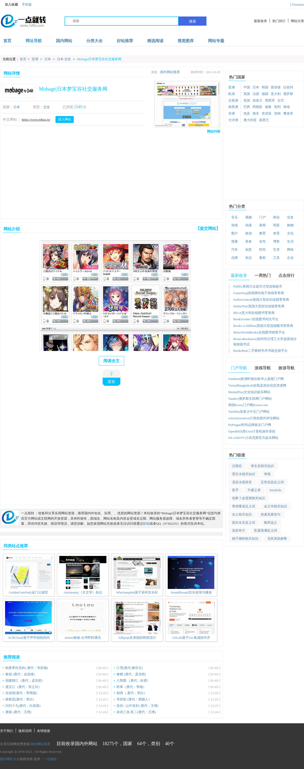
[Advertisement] (78, 174)
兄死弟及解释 (277, 538)
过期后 (237, 466)
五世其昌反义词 (272, 482)
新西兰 (264, 120)
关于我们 (6, 731)
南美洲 (233, 107)
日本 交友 (64, 59)
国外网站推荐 (170, 72)
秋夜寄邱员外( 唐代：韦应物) (26, 668)
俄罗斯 (288, 94)
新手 (235, 490)
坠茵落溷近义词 (265, 530)
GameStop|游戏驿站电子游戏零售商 (258, 293)
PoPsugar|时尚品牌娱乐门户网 (249, 425)
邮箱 (146, 523)
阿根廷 (257, 107)
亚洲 (35, 59)
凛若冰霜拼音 (242, 482)
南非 (256, 113)
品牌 (234, 258)
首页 (7, 41)
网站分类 (297, 21)
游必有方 (238, 530)
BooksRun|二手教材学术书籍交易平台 (260, 351)
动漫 (248, 225)
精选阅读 (155, 41)
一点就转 (50, 759)
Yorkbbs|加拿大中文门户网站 (249, 411)
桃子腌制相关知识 (245, 538)
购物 (290, 225)
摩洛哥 (288, 113)
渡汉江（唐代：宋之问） (23, 687)
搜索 (192, 21)
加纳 (277, 113)
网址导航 (34, 41)
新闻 (262, 225)
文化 (290, 233)
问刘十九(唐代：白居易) (23, 706)
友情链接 (43, 731)
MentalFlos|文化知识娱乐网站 (249, 392)
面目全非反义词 (243, 522)
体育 (276, 233)
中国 (246, 87)
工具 (276, 258)
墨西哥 (270, 100)
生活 (290, 241)
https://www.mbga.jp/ (36, 119)
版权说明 (25, 731)
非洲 (231, 113)
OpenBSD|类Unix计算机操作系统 (251, 431)
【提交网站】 (208, 228)
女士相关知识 (242, 514)
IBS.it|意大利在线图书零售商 (254, 313)
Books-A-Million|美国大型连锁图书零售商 (263, 326)
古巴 (280, 100)
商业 (276, 217)
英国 (246, 94)
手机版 (27, 4)
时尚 (262, 249)
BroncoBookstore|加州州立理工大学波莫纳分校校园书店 (265, 341)
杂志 (248, 258)
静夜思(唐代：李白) (19, 699)
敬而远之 (270, 522)
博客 (276, 241)
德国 (265, 94)
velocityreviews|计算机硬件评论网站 (253, 418)
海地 (286, 107)
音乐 (234, 217)
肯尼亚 (267, 113)
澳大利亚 (250, 120)
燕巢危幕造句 (270, 514)
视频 (248, 217)
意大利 (276, 94)
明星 (276, 225)
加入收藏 (9, 5)
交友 (46, 107)
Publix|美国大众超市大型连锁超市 (257, 286)
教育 (262, 233)
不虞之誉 (254, 490)
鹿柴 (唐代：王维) (18, 712)
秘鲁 (268, 107)
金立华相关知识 (275, 506)
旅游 (248, 233)
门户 (262, 217)
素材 (262, 258)
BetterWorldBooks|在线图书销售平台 (259, 332)
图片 (234, 233)
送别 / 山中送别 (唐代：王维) (137, 706)
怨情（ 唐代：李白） (132, 693)
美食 (248, 241)
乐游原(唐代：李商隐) (21, 693)
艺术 (276, 249)
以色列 (288, 87)
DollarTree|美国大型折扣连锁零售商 (258, 306)
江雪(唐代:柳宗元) (130, 668)
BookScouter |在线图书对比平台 (255, 319)
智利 (277, 107)
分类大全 (94, 41)
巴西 (246, 107)
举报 (267, 474)
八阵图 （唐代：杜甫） (133, 680)
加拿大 (257, 100)
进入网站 (64, 119)
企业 (290, 258)
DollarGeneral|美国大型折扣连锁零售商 (261, 299)
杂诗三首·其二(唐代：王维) (136, 712)
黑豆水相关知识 (243, 474)
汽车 (234, 249)
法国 (256, 94)
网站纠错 (213, 131)
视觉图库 (186, 41)
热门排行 (279, 21)
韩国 (265, 87)
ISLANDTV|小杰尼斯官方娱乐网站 (253, 438)
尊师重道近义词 (243, 506)
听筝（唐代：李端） (131, 687)
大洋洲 (233, 120)
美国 (246, 100)
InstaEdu (275, 490)
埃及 (246, 113)
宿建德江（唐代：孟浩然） (25, 680)
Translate (298, 4)
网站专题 (216, 41)
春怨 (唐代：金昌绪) (20, 674)
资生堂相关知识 (262, 466)
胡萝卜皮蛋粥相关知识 (248, 498)
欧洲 (231, 94)
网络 (290, 249)
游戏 (234, 225)
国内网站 (64, 41)
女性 (262, 241)
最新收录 (260, 21)
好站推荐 (125, 41)
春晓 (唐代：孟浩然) (131, 674)
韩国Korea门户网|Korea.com (248, 405)
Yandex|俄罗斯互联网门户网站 (250, 398)
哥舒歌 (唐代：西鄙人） (134, 699)
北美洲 (233, 100)
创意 (248, 249)
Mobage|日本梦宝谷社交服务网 (99, 59)
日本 (48, 59)
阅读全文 (111, 361)
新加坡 (276, 87)
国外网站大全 (10, 759)
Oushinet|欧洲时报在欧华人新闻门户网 (256, 379)
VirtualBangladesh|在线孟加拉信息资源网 (257, 385)
